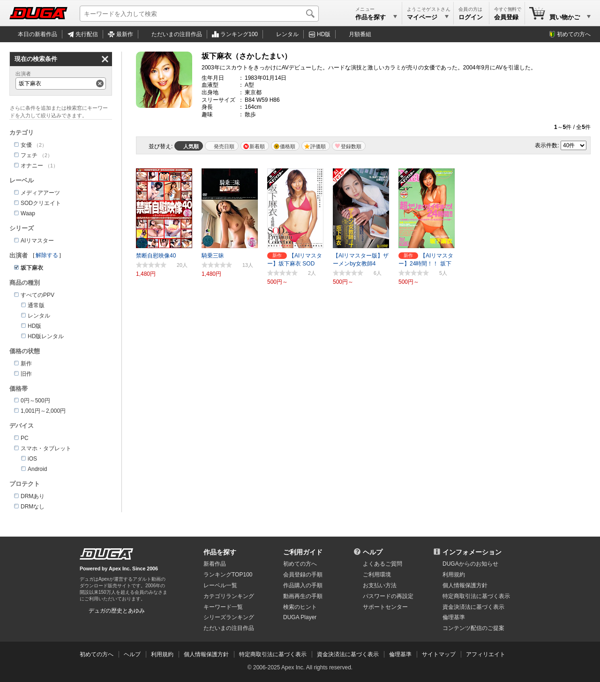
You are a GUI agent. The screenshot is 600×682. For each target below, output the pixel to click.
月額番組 (360, 34)
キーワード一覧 (223, 607)
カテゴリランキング (228, 596)
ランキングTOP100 (227, 574)
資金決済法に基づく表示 (348, 654)
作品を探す (219, 552)
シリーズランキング (228, 617)
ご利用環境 (377, 574)
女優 (26, 145)
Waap (28, 213)
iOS (32, 458)
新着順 (257, 146)
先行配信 (86, 34)
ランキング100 (239, 34)
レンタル (287, 34)
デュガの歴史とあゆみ (117, 610)
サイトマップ (439, 654)
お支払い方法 (380, 585)
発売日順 (224, 146)
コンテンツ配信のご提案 (473, 628)
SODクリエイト (41, 203)
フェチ (29, 155)
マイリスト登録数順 (349, 146)
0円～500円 (35, 400)
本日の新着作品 (37, 34)
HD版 (323, 34)
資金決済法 (473, 607)
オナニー (32, 165)
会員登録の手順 (302, 574)
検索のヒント (300, 607)
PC (25, 438)
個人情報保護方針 (465, 585)
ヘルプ (372, 552)
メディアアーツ (40, 192)
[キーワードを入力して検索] (199, 14)
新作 (26, 363)
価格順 (287, 146)
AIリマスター (37, 240)
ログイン (470, 17)
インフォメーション (472, 552)
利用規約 (453, 574)
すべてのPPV (37, 295)
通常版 (36, 305)
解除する (47, 255)
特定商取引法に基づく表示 (273, 654)
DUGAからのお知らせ (470, 564)
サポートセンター (385, 607)
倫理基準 (453, 617)
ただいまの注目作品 (228, 628)
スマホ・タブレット (46, 448)
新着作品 (214, 564)
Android (37, 469)
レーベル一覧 (220, 585)
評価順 (318, 146)
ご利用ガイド (302, 552)
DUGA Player (299, 617)
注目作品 (176, 34)
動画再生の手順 (302, 596)
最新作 (124, 34)
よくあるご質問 (382, 564)
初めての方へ (574, 34)
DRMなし (33, 506)
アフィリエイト (485, 654)
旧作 (26, 374)
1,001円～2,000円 (43, 411)
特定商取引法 (476, 596)
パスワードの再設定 (388, 596)
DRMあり (33, 496)
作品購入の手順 (302, 585)
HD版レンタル (46, 336)
